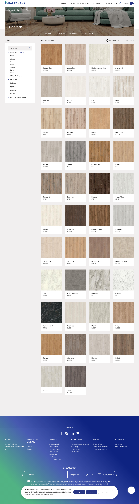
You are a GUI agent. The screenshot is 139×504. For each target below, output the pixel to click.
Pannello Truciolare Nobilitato (14, 447)
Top (6, 449)
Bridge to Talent (98, 444)
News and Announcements (80, 444)
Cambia (21, 52)
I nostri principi (53, 447)
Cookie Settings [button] (105, 492)
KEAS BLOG (96, 3)
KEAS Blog (74, 447)
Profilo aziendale (54, 449)
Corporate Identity (77, 449)
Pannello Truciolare (11, 444)
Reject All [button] (91, 492)
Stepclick (30, 449)
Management (53, 452)
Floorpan (29, 10)
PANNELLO (64, 3)
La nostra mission (54, 444)
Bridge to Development (100, 447)
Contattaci (118, 444)
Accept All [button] (79, 492)
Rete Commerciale (121, 447)
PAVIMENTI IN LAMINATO (79, 3)
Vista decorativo (114, 40)
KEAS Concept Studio (56, 460)
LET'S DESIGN (107, 3)
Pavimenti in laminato (16, 10)
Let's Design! (53, 457)
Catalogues (75, 452)
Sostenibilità (53, 454)
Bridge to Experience (100, 449)
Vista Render (130, 40)
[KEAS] (15, 2)
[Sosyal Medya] (61, 432)
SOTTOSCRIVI (108, 475)
